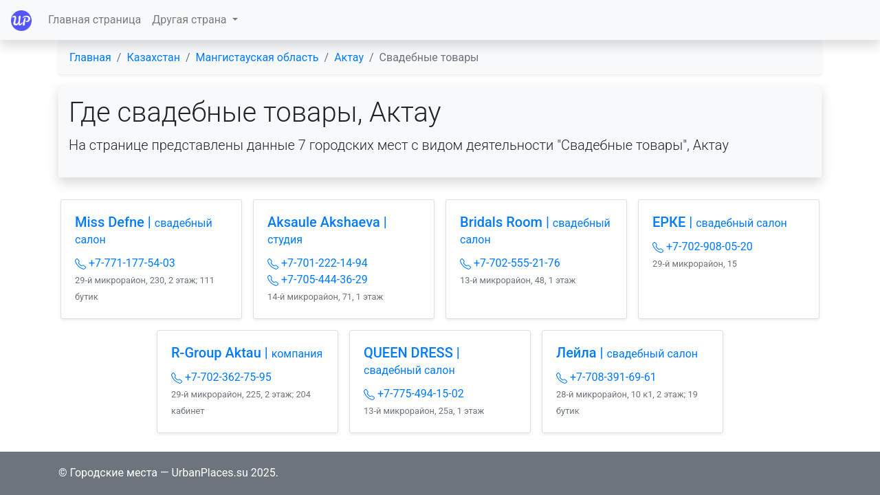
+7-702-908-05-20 (702, 246)
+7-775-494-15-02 (414, 393)
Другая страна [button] (190, 19)
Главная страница (94, 19)
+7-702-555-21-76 (510, 263)
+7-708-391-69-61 (606, 377)
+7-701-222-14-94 (317, 263)
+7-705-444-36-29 (317, 279)
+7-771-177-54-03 (125, 263)
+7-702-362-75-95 (221, 377)
